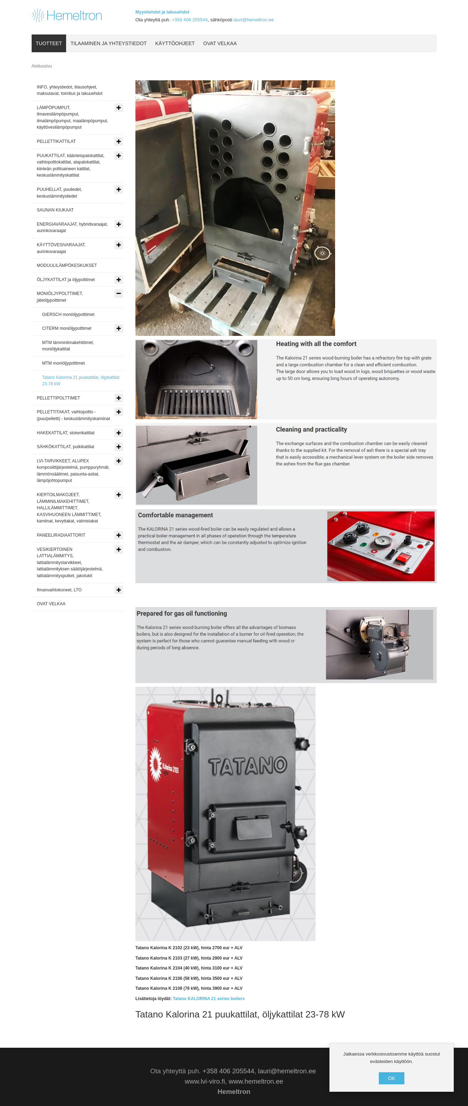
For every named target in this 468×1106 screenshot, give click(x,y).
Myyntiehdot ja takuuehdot (162, 12)
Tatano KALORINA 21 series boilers (208, 998)
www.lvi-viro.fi (205, 1081)
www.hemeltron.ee (255, 1081)
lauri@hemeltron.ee (253, 19)
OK (391, 1078)
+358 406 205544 (190, 19)
